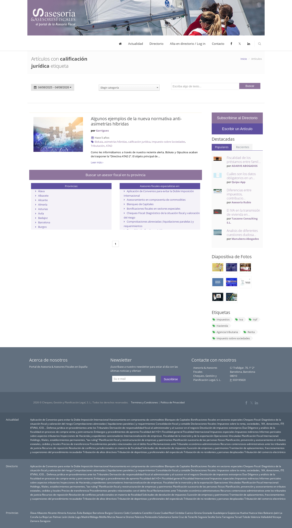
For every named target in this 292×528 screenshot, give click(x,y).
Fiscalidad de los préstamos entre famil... (244, 159)
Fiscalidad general (172, 431)
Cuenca (189, 512)
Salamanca (164, 516)
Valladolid (266, 516)
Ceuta (156, 512)
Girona (198, 512)
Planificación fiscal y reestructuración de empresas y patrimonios (135, 439)
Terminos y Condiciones (144, 402)
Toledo (246, 516)
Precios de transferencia (75, 444)
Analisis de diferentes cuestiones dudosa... (242, 232)
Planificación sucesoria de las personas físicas (199, 439)
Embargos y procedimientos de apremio (116, 431)
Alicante (43, 200)
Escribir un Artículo (237, 129)
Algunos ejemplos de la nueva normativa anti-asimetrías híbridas (136, 121)
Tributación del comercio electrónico (265, 452)
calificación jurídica (139, 142)
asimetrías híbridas (115, 142)
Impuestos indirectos (247, 431)
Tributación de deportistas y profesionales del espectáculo (150, 452)
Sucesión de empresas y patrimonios (208, 448)
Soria (218, 516)
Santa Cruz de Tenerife (185, 516)
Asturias (43, 209)
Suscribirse (171, 379)
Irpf (252, 319)
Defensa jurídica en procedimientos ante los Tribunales (78, 427)
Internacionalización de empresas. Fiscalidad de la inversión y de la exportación (168, 435)
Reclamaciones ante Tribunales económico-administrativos (186, 444)
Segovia (202, 516)
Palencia (139, 516)
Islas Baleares (266, 512)
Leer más (97, 162)
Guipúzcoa (233, 512)
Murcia (111, 516)
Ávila (41, 213)
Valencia (255, 516)
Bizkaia (99, 142)
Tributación (98, 146)
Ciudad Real (167, 512)
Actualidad (135, 44)
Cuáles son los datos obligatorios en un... (241, 176)
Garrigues (102, 130)
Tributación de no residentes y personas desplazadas (214, 452)
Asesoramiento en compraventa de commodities (156, 199)
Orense (130, 516)
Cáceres (118, 512)
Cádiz (126, 512)
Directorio (156, 44)
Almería (42, 204)
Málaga (94, 516)
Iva (239, 319)
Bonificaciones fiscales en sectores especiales (153, 208)
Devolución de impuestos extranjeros (221, 427)
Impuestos (221, 319)
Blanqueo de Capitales (140, 204)
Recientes (242, 147)
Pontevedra (151, 516)
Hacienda (220, 326)
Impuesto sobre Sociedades (168, 142)
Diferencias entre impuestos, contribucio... (239, 194)
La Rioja (43, 516)
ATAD (109, 146)
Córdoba (179, 512)
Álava (41, 191)
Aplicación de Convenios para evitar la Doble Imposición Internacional (69, 419)
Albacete (43, 195)
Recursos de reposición (55, 448)
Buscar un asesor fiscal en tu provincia (115, 174)
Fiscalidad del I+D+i (150, 431)
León (64, 516)
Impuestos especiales (222, 431)
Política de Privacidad (173, 402)
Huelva (244, 512)
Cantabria (136, 512)
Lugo (78, 516)
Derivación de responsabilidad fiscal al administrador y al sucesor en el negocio (154, 427)
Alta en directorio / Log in (187, 44)
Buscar (249, 86)
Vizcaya (277, 516)
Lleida (71, 516)
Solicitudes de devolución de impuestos (164, 448)
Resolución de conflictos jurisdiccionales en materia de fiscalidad (105, 448)
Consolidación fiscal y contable (173, 423)
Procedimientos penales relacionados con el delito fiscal (121, 444)
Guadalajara (220, 512)
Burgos (42, 227)
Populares (222, 147)
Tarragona (228, 516)
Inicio (243, 59)
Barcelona (44, 222)
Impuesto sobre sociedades (231, 338)
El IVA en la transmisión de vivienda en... (243, 212)
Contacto (218, 44)
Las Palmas (54, 516)
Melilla (103, 516)
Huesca (253, 512)
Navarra (120, 516)
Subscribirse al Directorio (237, 118)
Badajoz (43, 218)
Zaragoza (45, 521)
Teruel (238, 516)
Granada (207, 512)
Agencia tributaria (225, 332)
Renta (249, 332)
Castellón (147, 512)
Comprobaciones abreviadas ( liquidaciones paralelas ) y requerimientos (114, 423)
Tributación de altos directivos (100, 452)
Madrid (85, 516)
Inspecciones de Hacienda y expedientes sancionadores (91, 435)
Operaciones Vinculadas (227, 435)
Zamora (34, 521)
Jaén (276, 512)
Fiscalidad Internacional (196, 431)
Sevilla (211, 516)
